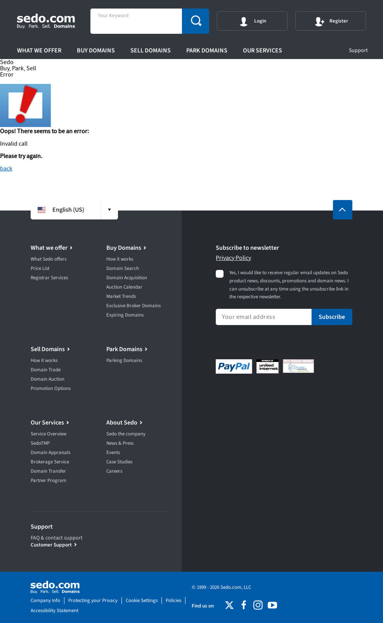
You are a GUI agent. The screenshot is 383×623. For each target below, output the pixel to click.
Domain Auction (47, 379)
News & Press (119, 443)
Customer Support (51, 544)
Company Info (45, 600)
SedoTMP (40, 443)
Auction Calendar (124, 287)
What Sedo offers (48, 259)
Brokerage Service (50, 461)
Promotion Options (51, 388)
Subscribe (332, 317)
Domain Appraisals (50, 452)
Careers (114, 471)
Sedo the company (126, 433)
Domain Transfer (48, 471)
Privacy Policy (233, 258)
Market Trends (121, 296)
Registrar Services (49, 277)
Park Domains (206, 50)
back (6, 168)
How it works (119, 259)
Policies (173, 600)
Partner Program (48, 480)
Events (113, 452)
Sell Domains (150, 50)
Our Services (262, 50)
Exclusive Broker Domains (133, 305)
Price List (40, 268)
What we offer (39, 50)
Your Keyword (113, 15)
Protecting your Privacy (93, 600)
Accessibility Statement (54, 610)
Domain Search (122, 268)
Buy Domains (96, 50)
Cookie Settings (142, 600)
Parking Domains (124, 360)
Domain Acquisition (126, 277)
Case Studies (119, 461)
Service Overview (48, 433)
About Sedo (121, 422)
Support (358, 50)
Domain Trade (46, 369)
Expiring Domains (125, 315)
